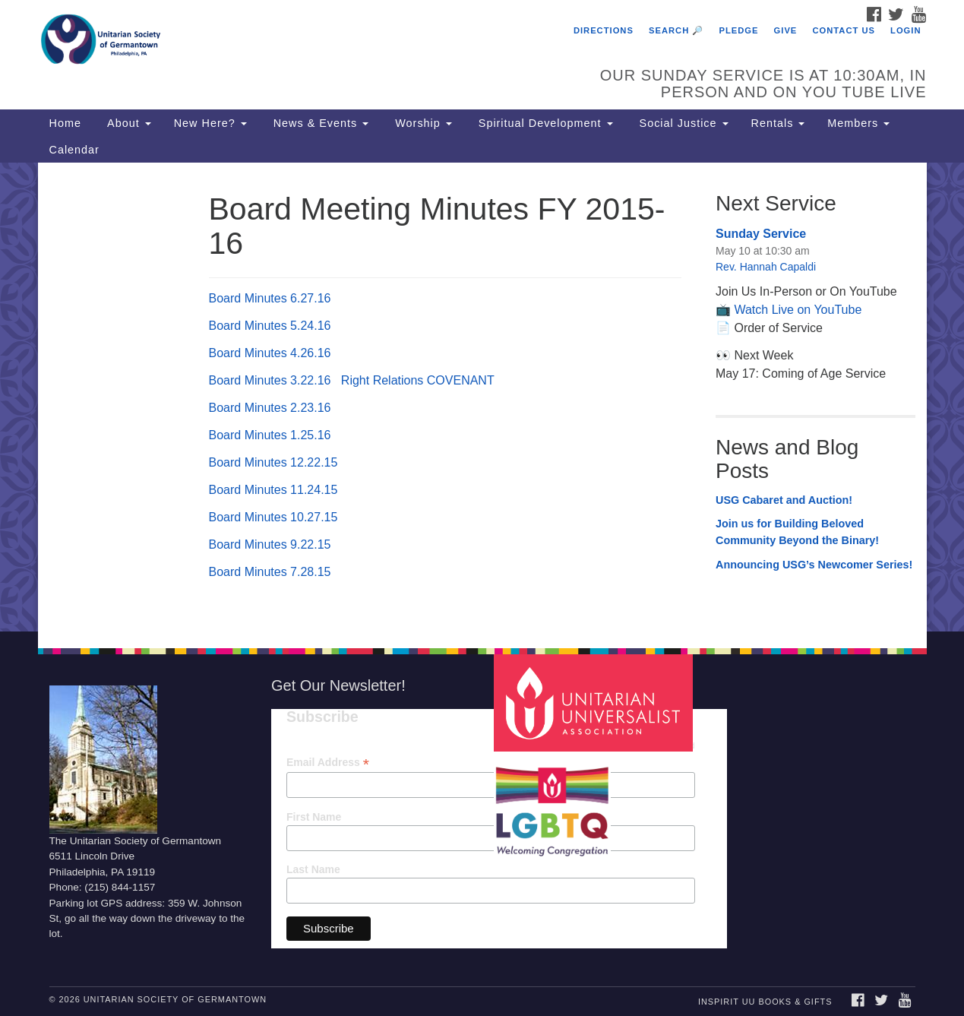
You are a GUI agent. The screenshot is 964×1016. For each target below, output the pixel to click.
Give (786, 30)
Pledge (738, 30)
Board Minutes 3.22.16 (270, 380)
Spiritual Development (544, 123)
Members (858, 123)
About (127, 123)
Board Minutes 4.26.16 (270, 353)
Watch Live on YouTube (797, 309)
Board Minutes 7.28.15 (270, 571)
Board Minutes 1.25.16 (270, 435)
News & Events (319, 123)
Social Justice (682, 123)
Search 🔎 (676, 30)
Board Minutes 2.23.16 (270, 407)
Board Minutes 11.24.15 (273, 489)
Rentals (778, 123)
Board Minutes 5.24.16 (270, 325)
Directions (604, 30)
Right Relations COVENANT (418, 380)
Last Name (313, 869)
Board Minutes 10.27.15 (273, 517)
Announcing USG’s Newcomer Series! (814, 565)
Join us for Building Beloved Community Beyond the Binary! (797, 531)
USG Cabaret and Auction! (784, 500)
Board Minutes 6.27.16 (270, 298)
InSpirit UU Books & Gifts (765, 1001)
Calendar (74, 150)
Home (65, 123)
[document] (482, 397)
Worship (421, 123)
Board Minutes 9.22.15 (270, 544)
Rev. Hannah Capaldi (766, 267)
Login (905, 30)
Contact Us (843, 30)
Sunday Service (761, 233)
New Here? (210, 123)
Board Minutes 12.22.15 (273, 462)
